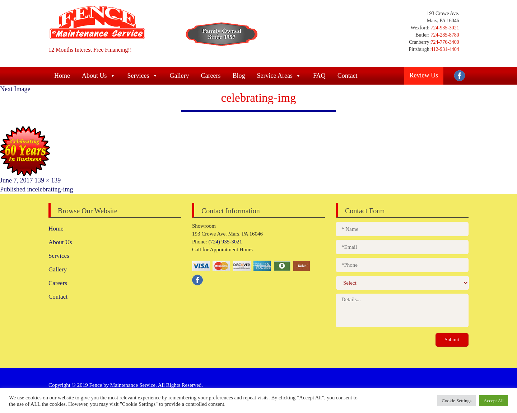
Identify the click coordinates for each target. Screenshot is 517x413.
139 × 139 (47, 180)
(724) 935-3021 (224, 242)
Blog (238, 75)
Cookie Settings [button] (456, 400)
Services (142, 76)
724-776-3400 (445, 42)
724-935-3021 (444, 27)
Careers (210, 75)
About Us (99, 76)
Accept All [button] (494, 400)
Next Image (15, 88)
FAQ (319, 75)
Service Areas (279, 76)
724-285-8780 (444, 35)
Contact (347, 75)
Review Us (424, 75)
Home (62, 75)
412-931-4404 (445, 49)
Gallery (179, 75)
